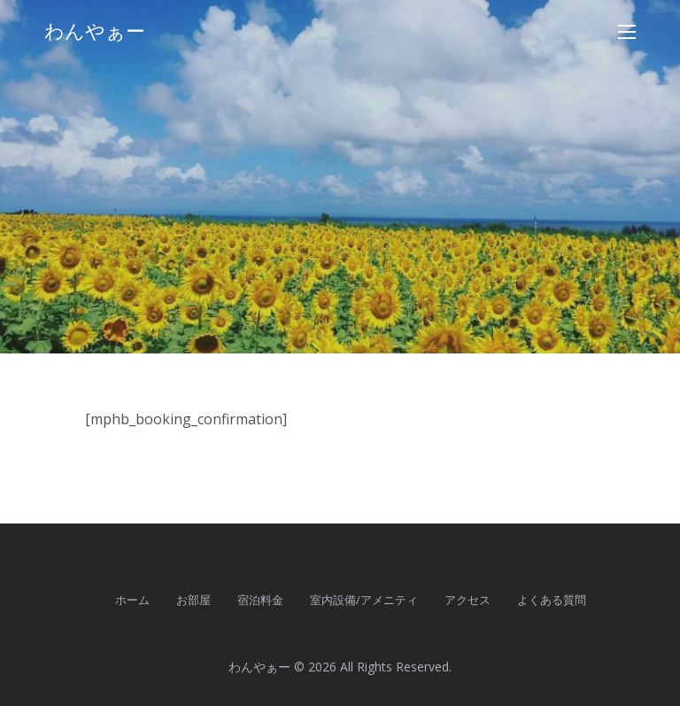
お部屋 (193, 600)
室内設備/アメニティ (364, 600)
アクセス (467, 600)
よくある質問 (551, 600)
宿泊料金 (260, 600)
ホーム (132, 600)
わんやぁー (94, 31)
